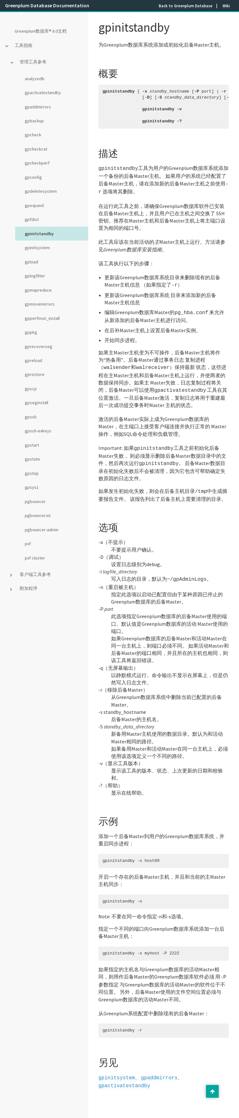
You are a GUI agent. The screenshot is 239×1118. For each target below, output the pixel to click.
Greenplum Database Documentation (47, 5)
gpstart (32, 445)
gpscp (31, 388)
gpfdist (32, 219)
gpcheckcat (36, 149)
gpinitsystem (37, 247)
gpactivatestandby (43, 92)
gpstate (32, 459)
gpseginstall (36, 402)
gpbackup (34, 121)
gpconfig (33, 177)
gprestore (34, 374)
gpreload (33, 360)
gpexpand (34, 205)
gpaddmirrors (38, 107)
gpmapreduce (38, 290)
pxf (28, 543)
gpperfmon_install (42, 318)
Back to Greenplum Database (185, 5)
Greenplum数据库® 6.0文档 (41, 31)
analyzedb (34, 78)
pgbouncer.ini (37, 515)
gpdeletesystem (41, 191)
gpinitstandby (39, 233)
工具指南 (23, 45)
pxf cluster (35, 558)
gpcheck (33, 135)
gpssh (31, 417)
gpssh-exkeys (38, 431)
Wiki (226, 5)
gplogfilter (35, 276)
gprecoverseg (38, 346)
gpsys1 (32, 487)
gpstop (32, 473)
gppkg (31, 332)
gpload (31, 262)
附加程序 (28, 588)
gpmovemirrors (40, 304)
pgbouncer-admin (41, 530)
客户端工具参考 (35, 574)
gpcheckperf (37, 163)
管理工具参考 (33, 62)
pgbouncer (35, 501)
